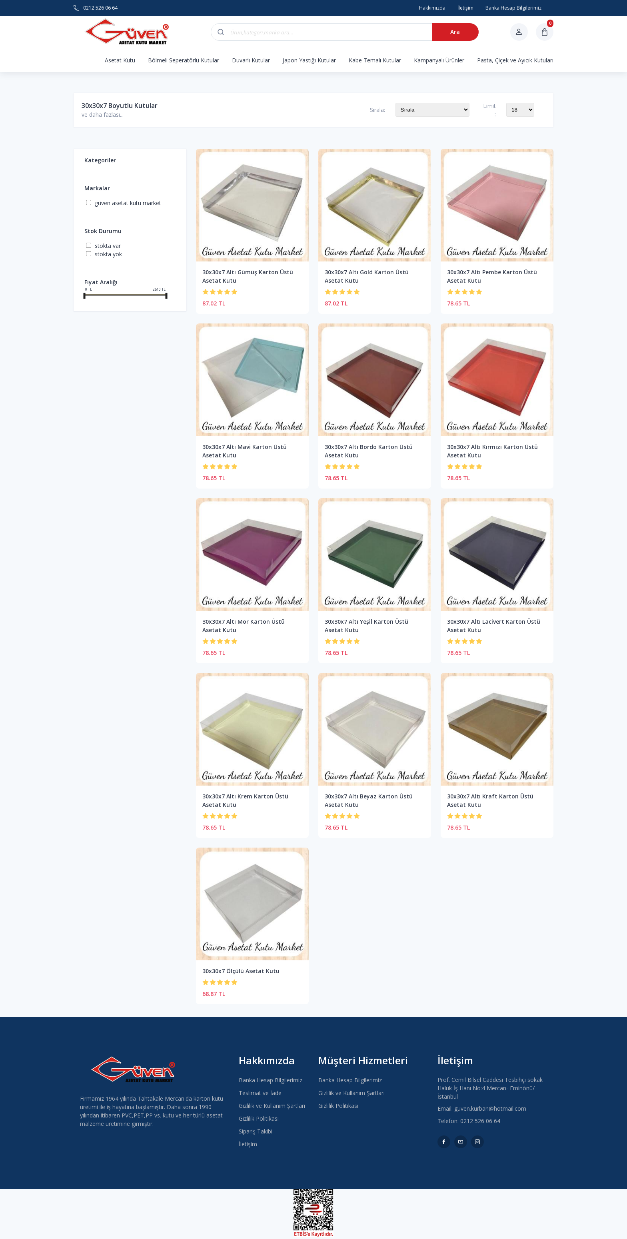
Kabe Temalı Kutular (375, 60)
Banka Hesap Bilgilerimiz (270, 1080)
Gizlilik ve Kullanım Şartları (272, 1105)
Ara (452, 32)
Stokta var (108, 245)
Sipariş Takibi (255, 1131)
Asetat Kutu (120, 60)
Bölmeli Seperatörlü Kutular (183, 60)
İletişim (248, 1144)
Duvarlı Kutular (251, 60)
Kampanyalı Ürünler (439, 60)
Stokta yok (108, 254)
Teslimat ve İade (260, 1093)
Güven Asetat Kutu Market (128, 203)
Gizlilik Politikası (259, 1118)
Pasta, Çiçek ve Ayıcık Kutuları (515, 60)
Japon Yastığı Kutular (309, 60)
